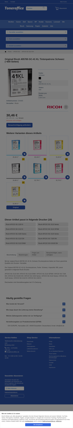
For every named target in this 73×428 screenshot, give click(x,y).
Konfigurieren (29, 421)
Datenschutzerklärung (48, 421)
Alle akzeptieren (38, 424)
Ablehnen (59, 421)
